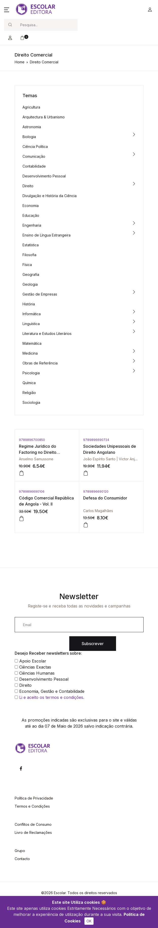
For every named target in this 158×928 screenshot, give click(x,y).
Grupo (20, 851)
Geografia (30, 274)
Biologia (29, 137)
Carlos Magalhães (98, 511)
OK (89, 921)
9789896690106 (31, 491)
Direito (27, 186)
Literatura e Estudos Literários (47, 333)
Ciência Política (35, 146)
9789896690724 (96, 440)
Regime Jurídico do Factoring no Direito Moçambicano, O (37, 452)
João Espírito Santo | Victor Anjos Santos (117, 459)
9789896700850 (32, 440)
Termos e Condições (32, 806)
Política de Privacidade (34, 798)
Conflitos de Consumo (33, 824)
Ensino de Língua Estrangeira (46, 235)
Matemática (31, 343)
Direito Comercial (44, 62)
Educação (30, 215)
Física (27, 264)
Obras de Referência (40, 363)
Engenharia (31, 225)
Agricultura (31, 107)
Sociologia (31, 402)
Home (20, 62)
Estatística (30, 245)
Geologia (30, 284)
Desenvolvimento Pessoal (44, 176)
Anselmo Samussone (36, 459)
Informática (31, 314)
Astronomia (31, 127)
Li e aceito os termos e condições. (51, 697)
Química (29, 383)
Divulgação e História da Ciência (49, 196)
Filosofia (29, 255)
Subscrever (93, 643)
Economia (30, 205)
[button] (6, 9)
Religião (29, 392)
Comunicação (33, 156)
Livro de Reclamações (33, 832)
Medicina (30, 353)
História (28, 304)
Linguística (31, 324)
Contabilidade (34, 166)
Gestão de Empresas (39, 294)
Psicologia (31, 373)
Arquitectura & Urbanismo (43, 117)
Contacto (22, 859)
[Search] (47, 25)
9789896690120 (95, 491)
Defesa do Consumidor (105, 497)
